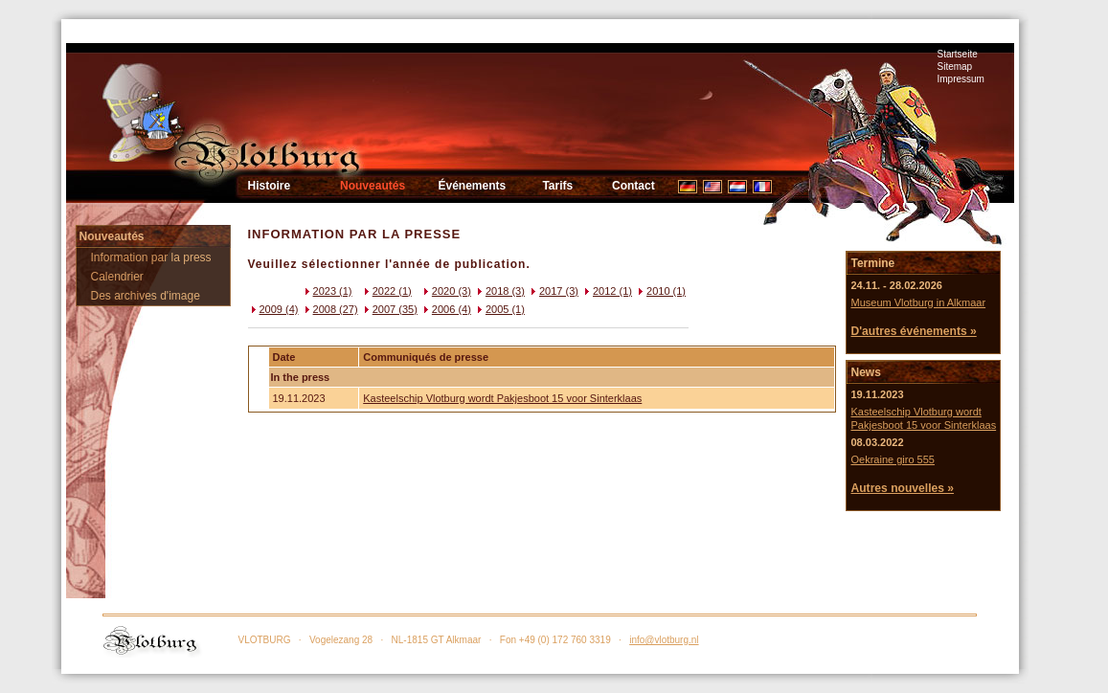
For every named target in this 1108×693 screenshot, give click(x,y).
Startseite (958, 54)
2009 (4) (273, 309)
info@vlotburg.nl (663, 640)
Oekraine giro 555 (892, 459)
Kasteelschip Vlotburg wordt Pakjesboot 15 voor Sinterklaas (502, 398)
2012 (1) (606, 291)
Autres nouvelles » (902, 488)
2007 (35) (389, 309)
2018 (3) (499, 291)
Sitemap (955, 66)
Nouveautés (372, 185)
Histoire (269, 185)
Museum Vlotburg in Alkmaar (917, 302)
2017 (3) (553, 291)
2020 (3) (445, 291)
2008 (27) (330, 309)
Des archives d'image (145, 295)
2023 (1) (327, 291)
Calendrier (117, 276)
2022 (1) (386, 291)
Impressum (961, 79)
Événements (473, 185)
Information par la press (151, 257)
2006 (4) (445, 309)
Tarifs (557, 185)
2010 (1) (660, 291)
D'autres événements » (913, 331)
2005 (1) (499, 309)
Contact (633, 185)
